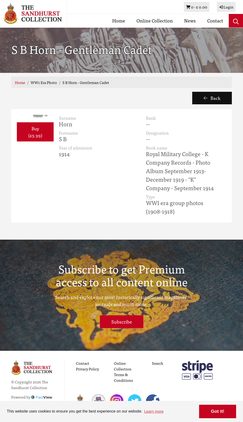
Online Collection (154, 20)
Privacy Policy (87, 369)
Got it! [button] (217, 411)
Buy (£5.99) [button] (35, 132)
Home (118, 20)
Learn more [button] (154, 411)
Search (157, 363)
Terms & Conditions (123, 377)
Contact (215, 20)
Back (212, 97)
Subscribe (121, 321)
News (190, 20)
